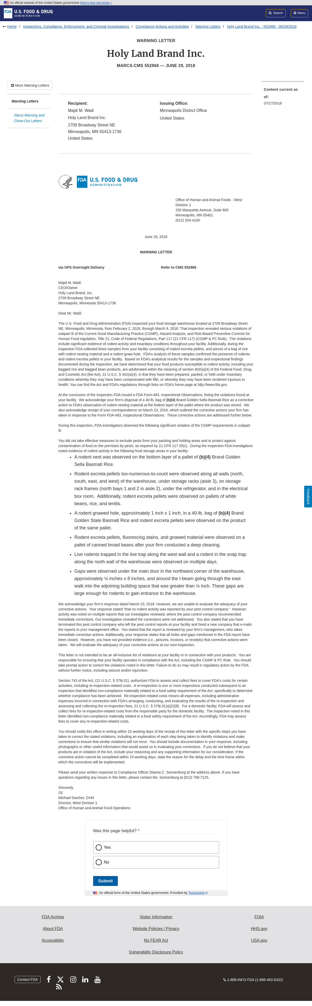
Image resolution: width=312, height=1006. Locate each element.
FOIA (259, 917)
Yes (107, 847)
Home (12, 26)
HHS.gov (259, 928)
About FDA (53, 928)
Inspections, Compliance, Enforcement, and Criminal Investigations (76, 26)
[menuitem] (282, 98)
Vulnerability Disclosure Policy (156, 952)
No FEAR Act (156, 940)
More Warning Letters (30, 85)
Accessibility (53, 940)
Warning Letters (207, 26)
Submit (105, 881)
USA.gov (259, 940)
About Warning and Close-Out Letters (29, 118)
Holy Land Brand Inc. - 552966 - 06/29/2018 (261, 26)
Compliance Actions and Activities (162, 26)
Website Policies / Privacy (156, 928)
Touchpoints (196, 893)
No (106, 862)
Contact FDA (27, 979)
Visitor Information (156, 917)
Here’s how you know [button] (96, 3)
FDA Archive (53, 917)
